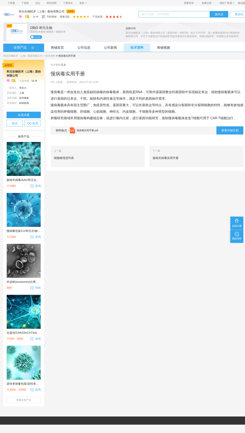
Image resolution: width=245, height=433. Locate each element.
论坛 (37, 3)
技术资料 (137, 47)
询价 (38, 287)
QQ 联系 (32, 123)
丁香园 (25, 3)
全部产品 (20, 47)
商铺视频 (163, 47)
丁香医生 (68, 3)
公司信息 (83, 47)
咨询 (38, 185)
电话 (15, 123)
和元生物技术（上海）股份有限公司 (42, 11)
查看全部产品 (23, 400)
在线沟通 (23, 115)
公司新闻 (110, 47)
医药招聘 (52, 3)
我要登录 (189, 3)
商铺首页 (57, 47)
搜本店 (219, 14)
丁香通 (11, 3)
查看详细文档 (229, 130)
